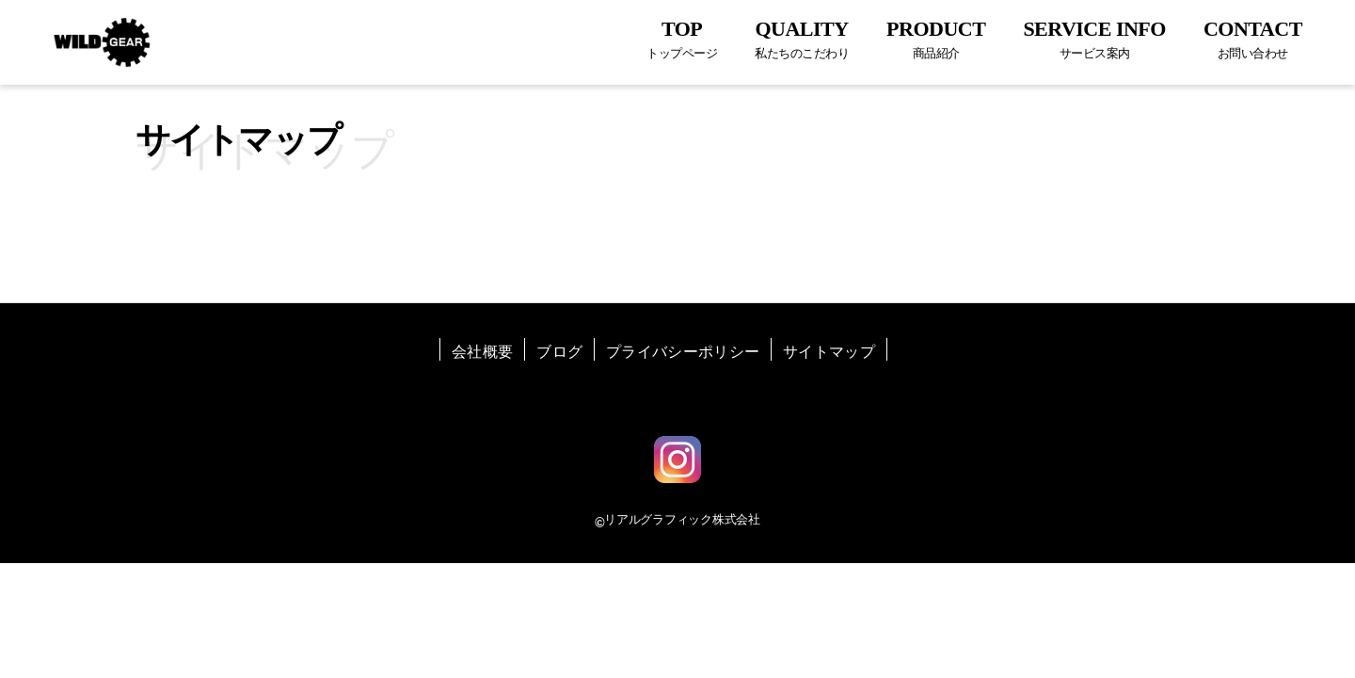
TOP (681, 39)
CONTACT (1253, 39)
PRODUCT (935, 39)
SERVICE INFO (1094, 39)
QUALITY (802, 39)
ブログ (559, 352)
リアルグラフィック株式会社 (682, 519)
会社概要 (482, 352)
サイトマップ (829, 352)
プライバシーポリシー (682, 352)
